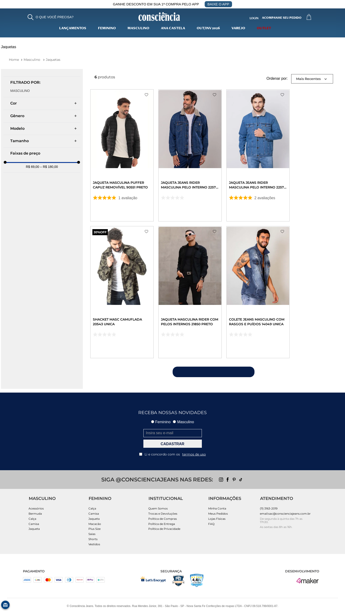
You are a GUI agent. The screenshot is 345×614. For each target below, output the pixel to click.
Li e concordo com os (172, 454)
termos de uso (194, 454)
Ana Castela (173, 28)
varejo (238, 28)
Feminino (107, 28)
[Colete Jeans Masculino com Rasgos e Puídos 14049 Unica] (290, 295)
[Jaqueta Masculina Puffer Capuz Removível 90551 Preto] (128, 156)
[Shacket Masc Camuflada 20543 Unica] (128, 295)
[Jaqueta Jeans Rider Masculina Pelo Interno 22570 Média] (290, 156)
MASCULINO (20, 91)
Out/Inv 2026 (208, 28)
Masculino (138, 28)
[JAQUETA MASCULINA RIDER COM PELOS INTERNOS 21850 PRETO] (209, 295)
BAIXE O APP (218, 4)
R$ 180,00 (49, 167)
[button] (51, 17)
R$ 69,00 (32, 167)
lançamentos (72, 28)
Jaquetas (53, 60)
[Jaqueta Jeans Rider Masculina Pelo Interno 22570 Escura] (209, 156)
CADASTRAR (172, 444)
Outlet (264, 28)
